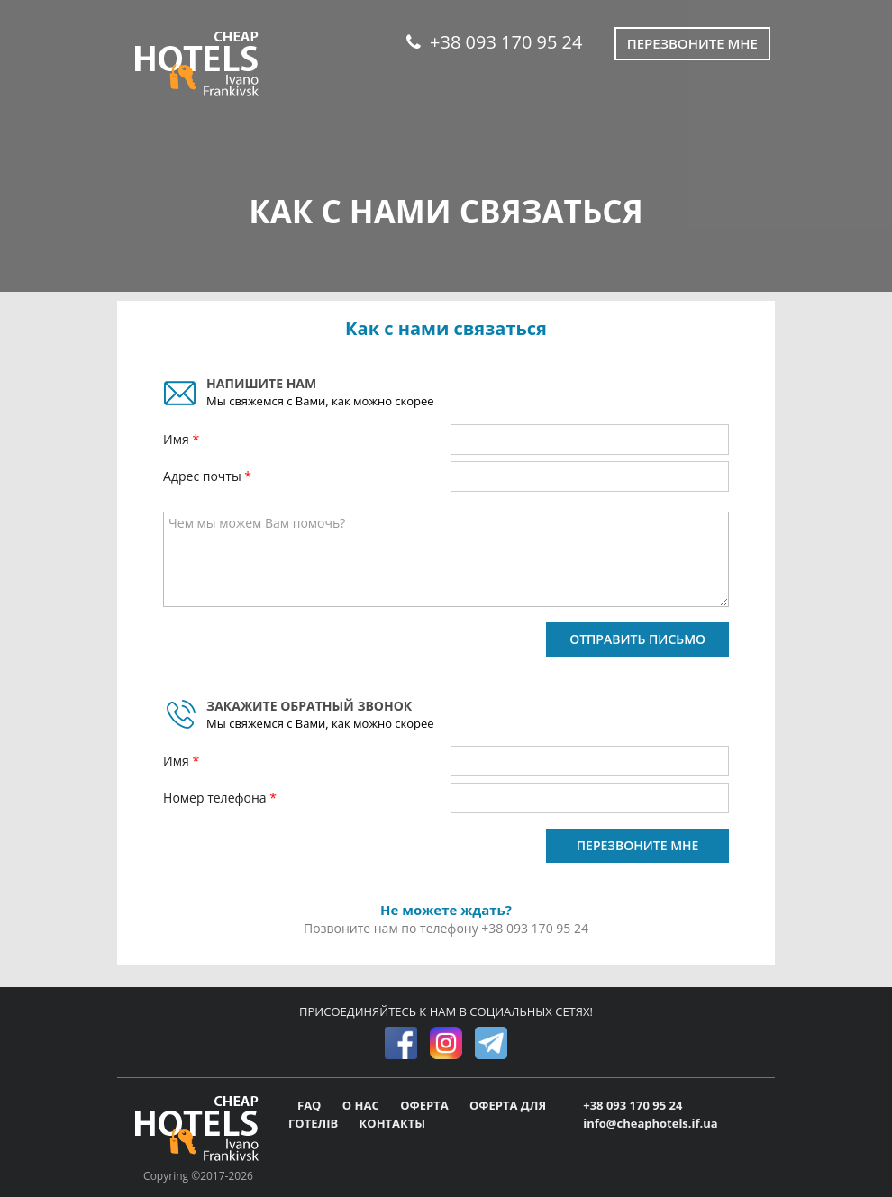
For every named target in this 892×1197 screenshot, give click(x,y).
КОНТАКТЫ (393, 1123)
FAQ (310, 1105)
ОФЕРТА (425, 1105)
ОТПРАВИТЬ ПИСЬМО (637, 639)
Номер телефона (216, 797)
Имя (177, 439)
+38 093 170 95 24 (494, 42)
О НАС (362, 1105)
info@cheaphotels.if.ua (650, 1123)
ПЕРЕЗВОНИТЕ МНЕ (638, 845)
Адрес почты (203, 476)
